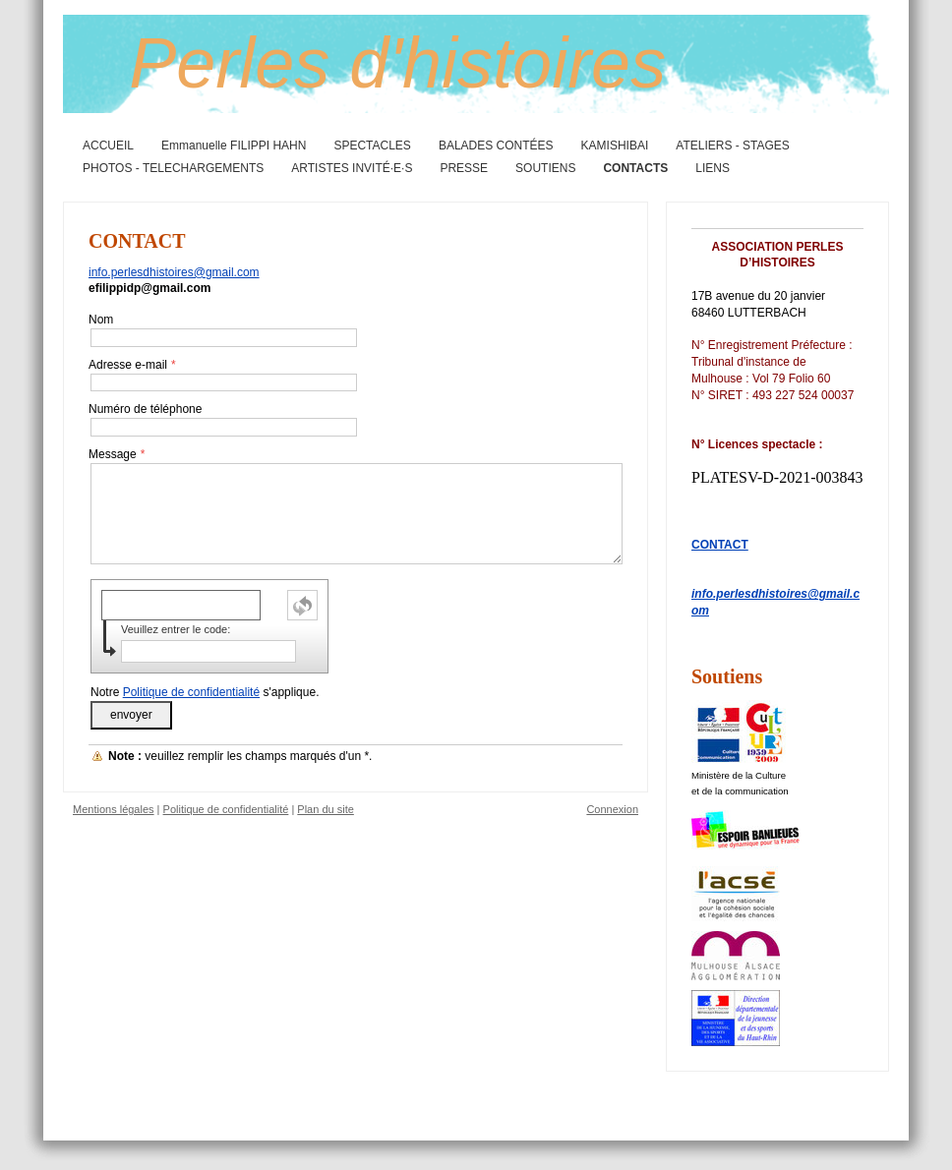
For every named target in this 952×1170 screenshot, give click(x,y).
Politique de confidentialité (191, 692)
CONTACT (719, 545)
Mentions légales (113, 809)
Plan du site (325, 809)
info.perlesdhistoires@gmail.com (174, 272)
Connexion (612, 809)
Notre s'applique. (204, 692)
